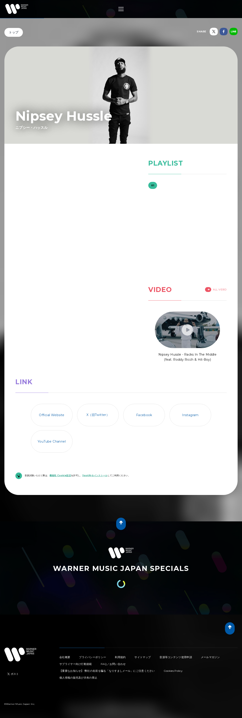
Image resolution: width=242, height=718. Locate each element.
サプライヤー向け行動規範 (75, 664)
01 (152, 185)
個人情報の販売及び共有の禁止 (78, 677)
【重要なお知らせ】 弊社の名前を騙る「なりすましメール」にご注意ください (107, 670)
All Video (216, 289)
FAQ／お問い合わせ (113, 664)
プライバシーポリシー (92, 657)
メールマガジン (210, 657)
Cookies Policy (173, 670)
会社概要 (64, 657)
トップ (13, 32)
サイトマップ (142, 657)
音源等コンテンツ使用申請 (176, 657)
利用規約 (120, 657)
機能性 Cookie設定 (60, 475)
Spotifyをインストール (94, 475)
